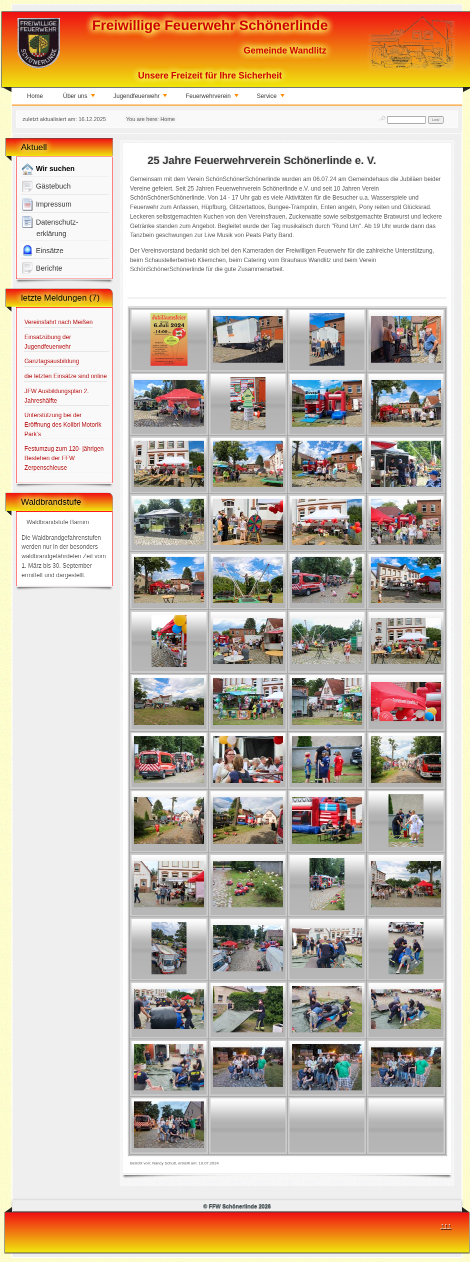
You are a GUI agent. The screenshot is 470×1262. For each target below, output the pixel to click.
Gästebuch (46, 187)
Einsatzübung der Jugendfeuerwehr (47, 342)
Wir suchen (48, 169)
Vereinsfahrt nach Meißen (58, 322)
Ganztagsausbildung (51, 361)
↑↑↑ (446, 1225)
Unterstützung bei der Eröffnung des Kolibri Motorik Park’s (63, 424)
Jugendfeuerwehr (141, 98)
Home (35, 96)
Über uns (79, 98)
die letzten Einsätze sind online (65, 376)
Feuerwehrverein (213, 98)
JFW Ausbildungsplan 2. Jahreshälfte (56, 396)
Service (271, 98)
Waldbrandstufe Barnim (57, 522)
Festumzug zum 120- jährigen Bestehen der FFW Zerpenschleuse (64, 458)
